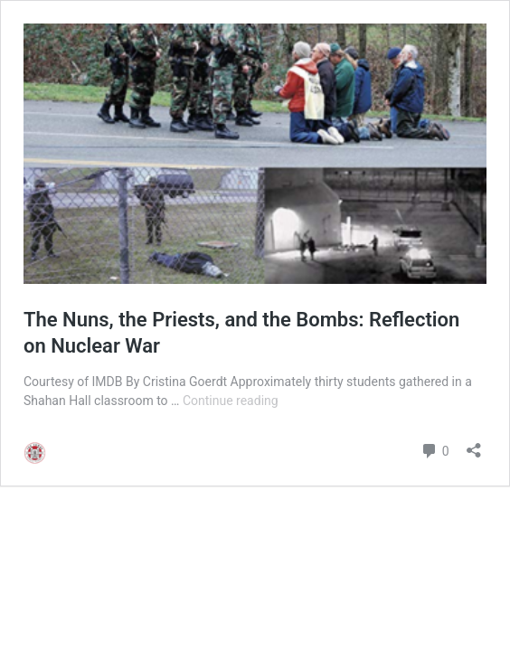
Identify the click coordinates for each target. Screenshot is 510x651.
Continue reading (231, 400)
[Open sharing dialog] (473, 444)
